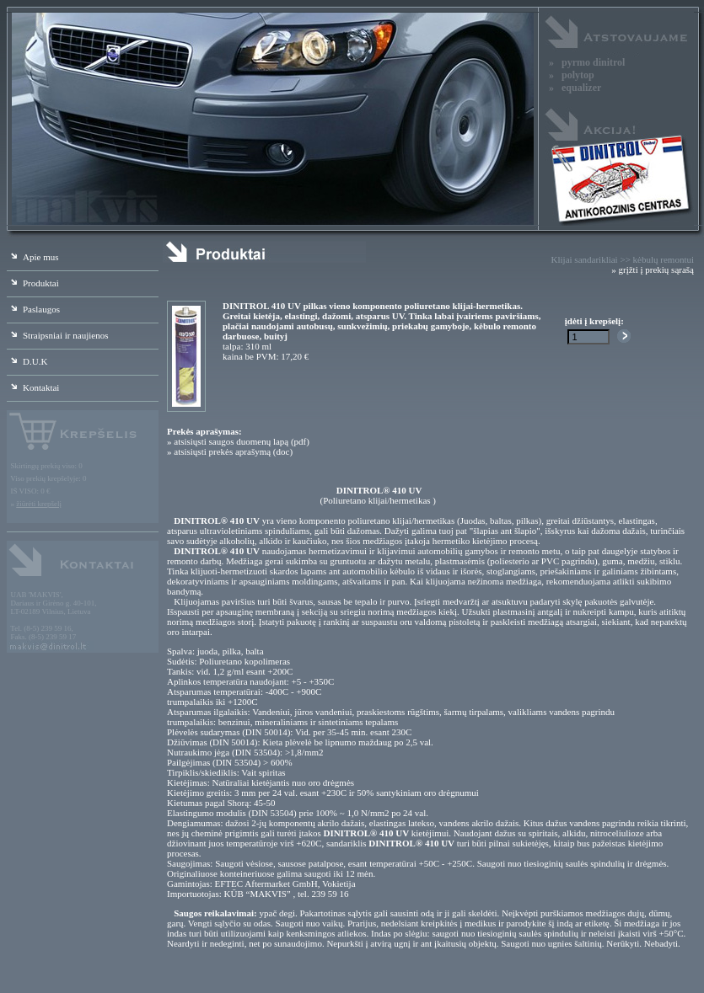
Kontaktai (33, 387)
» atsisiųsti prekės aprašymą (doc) (230, 451)
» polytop (571, 75)
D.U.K (27, 361)
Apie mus (32, 257)
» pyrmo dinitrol (587, 62)
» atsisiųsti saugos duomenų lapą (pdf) (238, 441)
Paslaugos (33, 309)
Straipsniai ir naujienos (57, 335)
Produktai (33, 283)
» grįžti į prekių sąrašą (652, 269)
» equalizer (575, 87)
